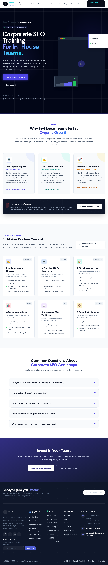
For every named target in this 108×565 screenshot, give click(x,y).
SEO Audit (51, 534)
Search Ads (33, 521)
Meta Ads (101, 561)
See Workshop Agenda (15, 77)
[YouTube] (14, 534)
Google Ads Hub (79, 561)
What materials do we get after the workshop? (54, 413)
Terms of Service (70, 534)
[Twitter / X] (10, 534)
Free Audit (68, 527)
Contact (81, 4)
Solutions (55, 4)
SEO (32, 4)
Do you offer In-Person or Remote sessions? (54, 403)
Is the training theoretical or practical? (54, 393)
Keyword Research (54, 530)
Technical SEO (52, 523)
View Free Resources (68, 468)
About (73, 4)
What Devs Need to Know (16, 190)
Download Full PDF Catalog (88, 244)
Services (42, 4)
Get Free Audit (94, 492)
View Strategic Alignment (88, 187)
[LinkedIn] (19, 534)
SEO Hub (67, 561)
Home (5, 22)
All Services (34, 517)
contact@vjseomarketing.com (95, 534)
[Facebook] (5, 534)
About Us (67, 515)
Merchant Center (36, 538)
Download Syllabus (14, 85)
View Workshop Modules (89, 206)
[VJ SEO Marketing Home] (10, 3)
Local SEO (50, 538)
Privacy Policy (69, 530)
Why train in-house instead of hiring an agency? (54, 424)
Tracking (91, 561)
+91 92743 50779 (93, 528)
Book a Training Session (41, 468)
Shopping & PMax (36, 524)
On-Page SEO (52, 519)
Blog (65, 4)
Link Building (51, 527)
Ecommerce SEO (53, 542)
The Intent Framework (50, 190)
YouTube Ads (34, 535)
